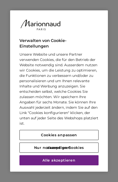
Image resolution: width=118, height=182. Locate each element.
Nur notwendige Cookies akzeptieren (59, 147)
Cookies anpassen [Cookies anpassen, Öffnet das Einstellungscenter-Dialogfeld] (59, 135)
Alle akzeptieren (58, 160)
